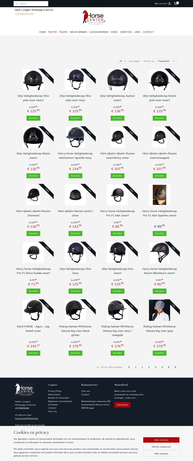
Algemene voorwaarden (60, 401)
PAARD (63, 32)
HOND (114, 32)
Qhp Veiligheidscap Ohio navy (75, 271)
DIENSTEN (125, 32)
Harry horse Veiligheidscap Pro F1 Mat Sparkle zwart (159, 213)
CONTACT (148, 32)
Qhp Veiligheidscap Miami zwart (33, 155)
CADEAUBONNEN (98, 32)
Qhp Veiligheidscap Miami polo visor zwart (159, 98)
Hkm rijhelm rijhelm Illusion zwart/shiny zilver (117, 155)
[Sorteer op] (166, 61)
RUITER (52, 32)
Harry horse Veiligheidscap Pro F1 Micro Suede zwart (33, 271)
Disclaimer (53, 404)
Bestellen (33, 117)
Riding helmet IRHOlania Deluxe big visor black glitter (75, 330)
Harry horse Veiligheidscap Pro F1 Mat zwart (117, 213)
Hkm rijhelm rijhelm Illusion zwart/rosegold (159, 155)
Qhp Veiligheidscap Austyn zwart (117, 98)
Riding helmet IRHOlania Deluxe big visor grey (159, 328)
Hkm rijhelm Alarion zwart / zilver (75, 213)
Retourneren (54, 394)
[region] (77, 449)
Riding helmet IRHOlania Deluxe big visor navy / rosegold (117, 330)
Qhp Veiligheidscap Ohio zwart (117, 271)
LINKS (137, 32)
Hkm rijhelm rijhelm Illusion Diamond (33, 213)
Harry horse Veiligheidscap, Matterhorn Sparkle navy (75, 155)
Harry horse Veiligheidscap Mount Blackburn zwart (159, 271)
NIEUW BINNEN (78, 32)
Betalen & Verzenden (58, 397)
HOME (42, 32)
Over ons (52, 411)
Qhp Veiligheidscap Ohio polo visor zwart (33, 98)
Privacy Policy (55, 390)
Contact (52, 407)
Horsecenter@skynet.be (26, 418)
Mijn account (163, 3)
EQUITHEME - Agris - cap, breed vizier (33, 328)
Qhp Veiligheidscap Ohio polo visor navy (75, 98)
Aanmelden (122, 404)
